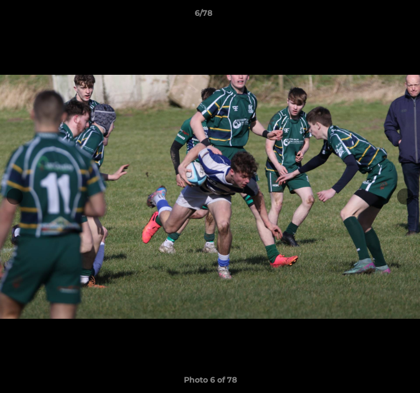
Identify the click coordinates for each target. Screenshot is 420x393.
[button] (380, 16)
